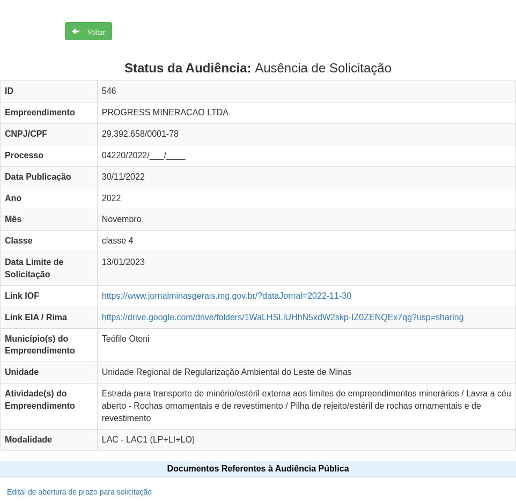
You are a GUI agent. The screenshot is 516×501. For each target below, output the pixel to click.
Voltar (92, 31)
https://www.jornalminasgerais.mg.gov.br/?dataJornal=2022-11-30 (226, 295)
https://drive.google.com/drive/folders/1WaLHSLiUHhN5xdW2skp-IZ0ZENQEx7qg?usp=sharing (283, 317)
